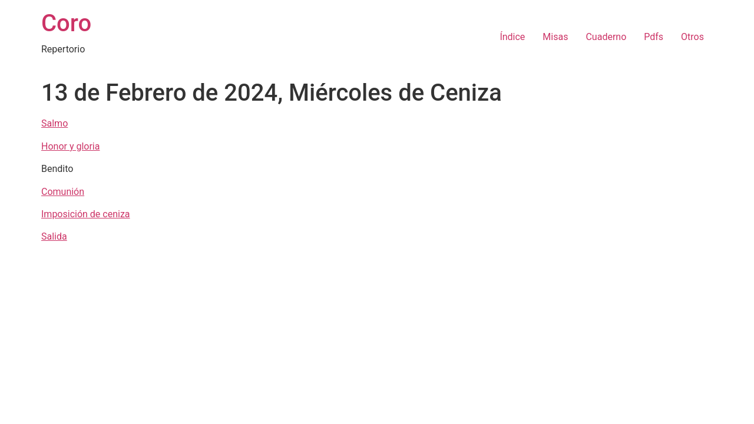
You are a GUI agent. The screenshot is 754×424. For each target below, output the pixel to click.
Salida (54, 236)
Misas (555, 36)
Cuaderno (606, 36)
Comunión (62, 191)
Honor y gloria (70, 146)
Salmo (54, 123)
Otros (692, 36)
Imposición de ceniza (85, 214)
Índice (512, 36)
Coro (66, 23)
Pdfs (653, 36)
